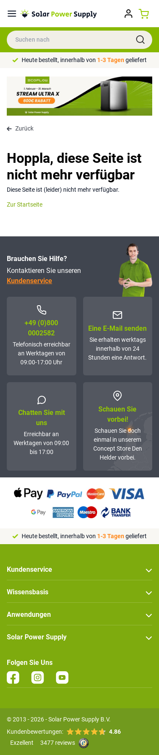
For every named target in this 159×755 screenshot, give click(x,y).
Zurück (20, 128)
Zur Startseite (24, 204)
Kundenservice (29, 281)
